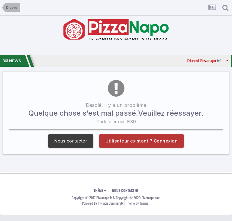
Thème (100, 190)
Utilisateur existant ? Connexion (141, 140)
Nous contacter (70, 140)
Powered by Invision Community (103, 203)
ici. (224, 61)
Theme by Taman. (137, 203)
